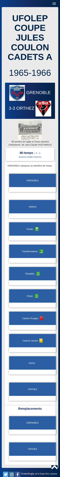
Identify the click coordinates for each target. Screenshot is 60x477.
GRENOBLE (30, 92)
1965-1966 (30, 73)
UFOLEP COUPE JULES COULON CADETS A (30, 37)
